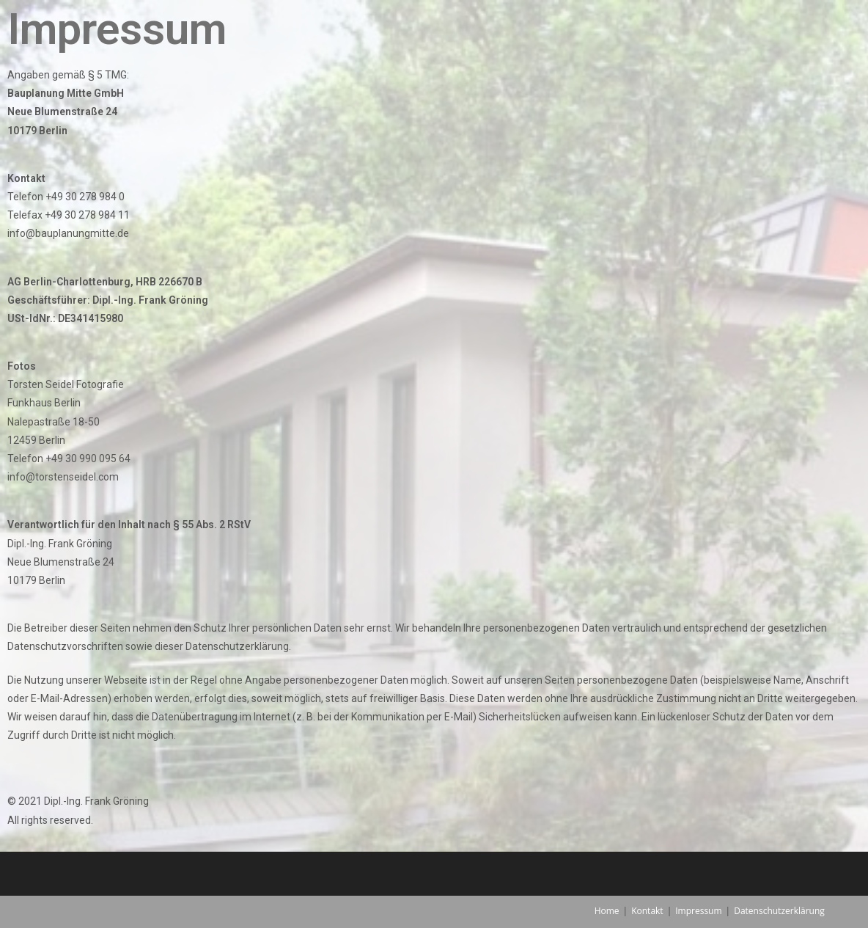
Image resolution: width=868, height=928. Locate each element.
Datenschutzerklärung (779, 911)
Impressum (698, 911)
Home (607, 911)
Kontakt (647, 911)
